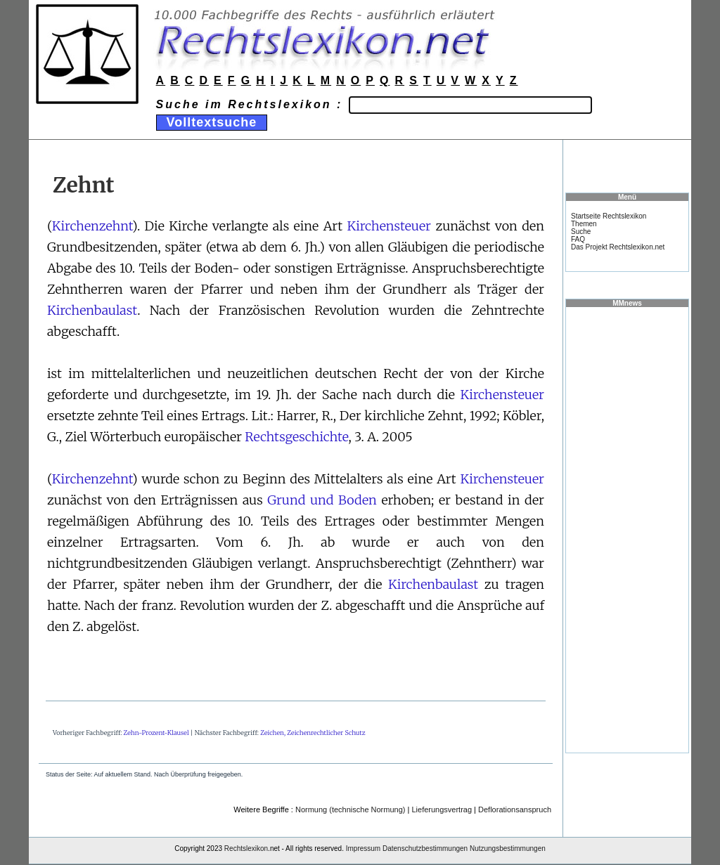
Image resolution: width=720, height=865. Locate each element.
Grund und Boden (322, 500)
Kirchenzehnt (92, 226)
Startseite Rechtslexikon (608, 216)
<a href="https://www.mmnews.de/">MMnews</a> (627, 529)
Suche (581, 231)
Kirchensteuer (389, 226)
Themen (584, 224)
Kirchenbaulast (92, 310)
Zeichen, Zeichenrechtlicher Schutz (312, 732)
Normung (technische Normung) (350, 809)
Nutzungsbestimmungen (508, 848)
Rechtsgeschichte (296, 437)
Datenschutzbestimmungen (425, 848)
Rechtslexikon (246, 848)
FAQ (578, 239)
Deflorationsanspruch (514, 809)
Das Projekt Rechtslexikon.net (617, 247)
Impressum (363, 848)
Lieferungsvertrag (441, 809)
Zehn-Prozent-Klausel (156, 732)
